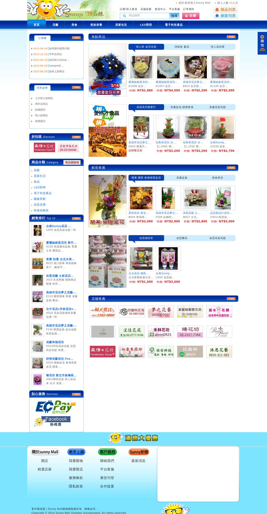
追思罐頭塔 (146, 238)
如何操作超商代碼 (59, 48)
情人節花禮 (218, 46)
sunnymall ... (56, 65)
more (76, 218)
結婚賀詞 (40, 109)
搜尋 (174, 16)
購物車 (262, 43)
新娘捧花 (217, 177)
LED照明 (40, 187)
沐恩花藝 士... (191, 213)
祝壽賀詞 (40, 121)
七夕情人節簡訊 (44, 98)
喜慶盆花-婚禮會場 (182, 107)
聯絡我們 (107, 461)
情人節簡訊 (41, 115)
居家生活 (40, 175)
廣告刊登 (107, 478)
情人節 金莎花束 (146, 46)
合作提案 (107, 486)
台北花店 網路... (139, 273)
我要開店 (76, 469)
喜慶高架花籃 (217, 107)
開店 (44, 461)
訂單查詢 (188, 9)
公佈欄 (42, 38)
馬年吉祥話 (41, 103)
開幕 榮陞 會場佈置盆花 (146, 177)
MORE (76, 137)
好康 (192, 15)
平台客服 (174, 9)
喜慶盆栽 (181, 177)
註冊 (122, 9)
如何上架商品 (56, 71)
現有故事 (42, 87)
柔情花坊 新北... (139, 213)
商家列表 (225, 16)
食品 (37, 181)
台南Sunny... (164, 273)
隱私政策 (76, 486)
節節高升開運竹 (146, 107)
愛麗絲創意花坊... (140, 82)
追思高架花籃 (217, 238)
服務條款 (76, 478)
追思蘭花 (181, 238)
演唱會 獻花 (182, 46)
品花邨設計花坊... (221, 213)
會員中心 (160, 9)
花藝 (37, 170)
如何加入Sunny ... (59, 59)
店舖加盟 (146, 9)
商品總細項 (72, 162)
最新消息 (138, 461)
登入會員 (131, 9)
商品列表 (225, 9)
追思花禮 (40, 204)
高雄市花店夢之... (194, 82)
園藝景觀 (40, 198)
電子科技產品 (43, 193)
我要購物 (76, 461)
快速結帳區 (41, 210)
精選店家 (45, 469)
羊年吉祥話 (55, 54)
